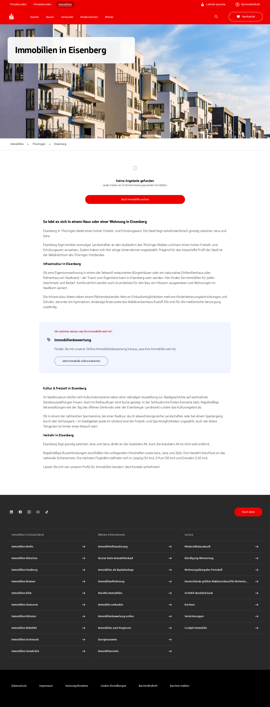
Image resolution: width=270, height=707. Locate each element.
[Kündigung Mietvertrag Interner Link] (221, 558)
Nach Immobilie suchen (135, 199)
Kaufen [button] (34, 17)
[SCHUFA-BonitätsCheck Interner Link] (221, 593)
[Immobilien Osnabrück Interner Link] (48, 651)
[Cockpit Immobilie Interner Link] (221, 628)
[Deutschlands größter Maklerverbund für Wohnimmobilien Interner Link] (221, 581)
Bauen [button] (50, 17)
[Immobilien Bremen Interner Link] (48, 581)
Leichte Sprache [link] (213, 4)
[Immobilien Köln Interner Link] (48, 593)
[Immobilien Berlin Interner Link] (48, 546)
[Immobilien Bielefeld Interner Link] (48, 628)
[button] (113, 686)
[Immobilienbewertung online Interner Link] (135, 616)
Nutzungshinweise (76, 685)
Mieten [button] (109, 17)
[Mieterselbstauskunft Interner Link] (221, 546)
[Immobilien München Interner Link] (48, 558)
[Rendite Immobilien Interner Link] (135, 593)
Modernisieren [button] (89, 17)
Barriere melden (179, 685)
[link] (11, 512)
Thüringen (38, 144)
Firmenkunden (42, 4)
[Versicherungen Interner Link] (221, 616)
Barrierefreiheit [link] (248, 4)
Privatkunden (18, 4)
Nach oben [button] (248, 511)
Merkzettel (245, 17)
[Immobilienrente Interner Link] (135, 651)
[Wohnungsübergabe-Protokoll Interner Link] (221, 570)
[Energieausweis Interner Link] (135, 639)
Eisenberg (60, 144)
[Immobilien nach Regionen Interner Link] (135, 628)
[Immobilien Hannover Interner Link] (48, 604)
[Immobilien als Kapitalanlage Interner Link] (135, 570)
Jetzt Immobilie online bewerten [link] (81, 361)
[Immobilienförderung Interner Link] (135, 581)
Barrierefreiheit (148, 685)
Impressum (46, 685)
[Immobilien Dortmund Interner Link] (48, 639)
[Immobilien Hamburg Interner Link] (48, 570)
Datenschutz (19, 685)
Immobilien (65, 4)
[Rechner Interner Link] (221, 604)
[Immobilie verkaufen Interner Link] (135, 604)
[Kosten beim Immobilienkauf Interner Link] (135, 558)
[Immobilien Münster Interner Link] (48, 616)
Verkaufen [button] (67, 17)
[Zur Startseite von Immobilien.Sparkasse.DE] (18, 16)
